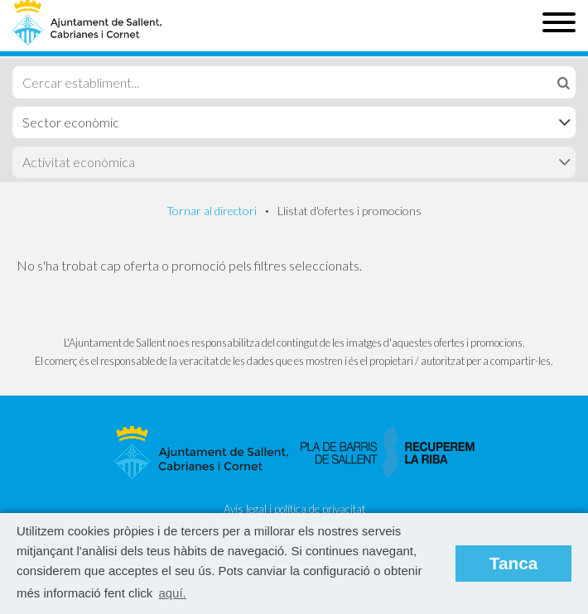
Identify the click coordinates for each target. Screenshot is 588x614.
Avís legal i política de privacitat (294, 509)
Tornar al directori (211, 211)
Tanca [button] (513, 563)
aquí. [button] (172, 593)
